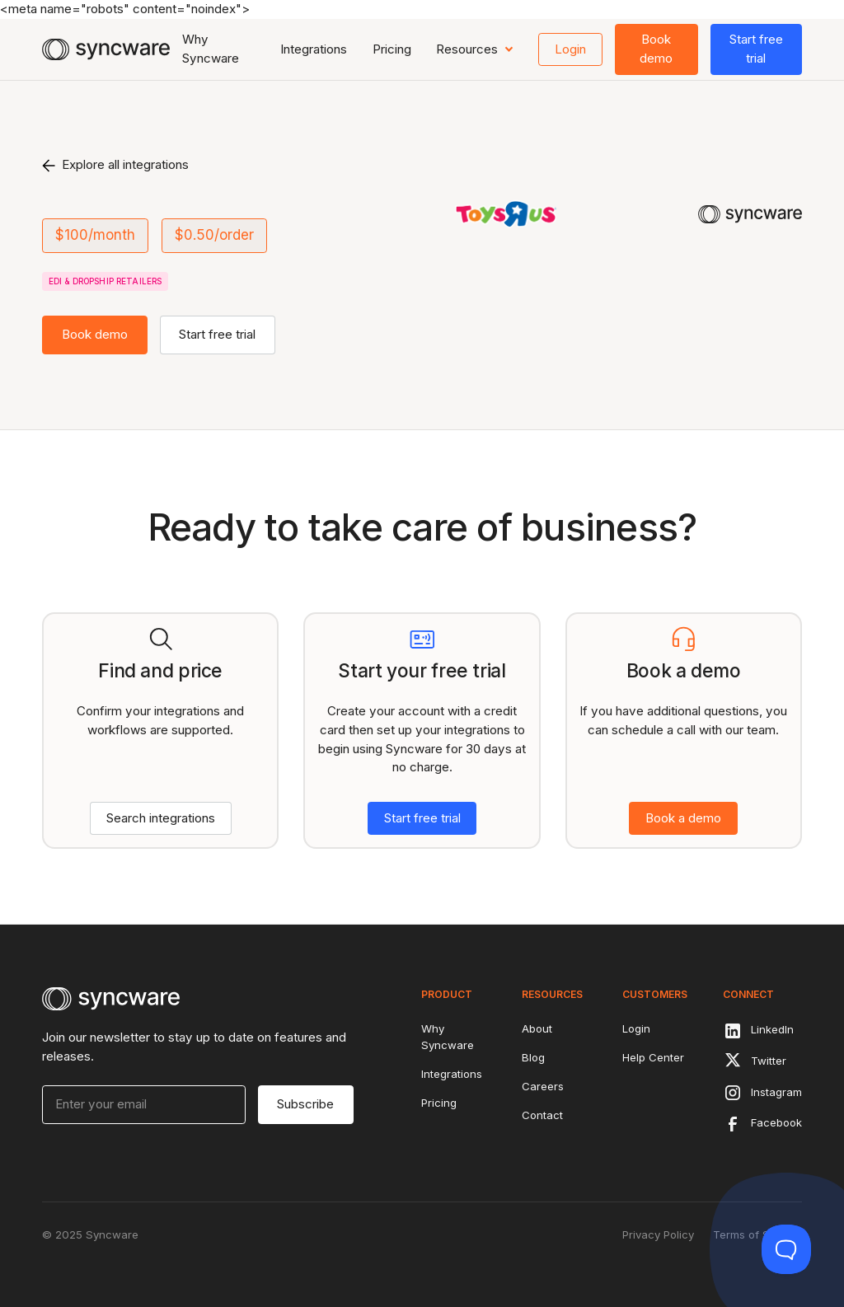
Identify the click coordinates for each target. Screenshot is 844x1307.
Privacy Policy (658, 1234)
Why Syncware (210, 48)
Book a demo (683, 818)
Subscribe (305, 1104)
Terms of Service (757, 1234)
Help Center (653, 1057)
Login (570, 49)
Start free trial (756, 48)
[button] (475, 49)
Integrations (313, 49)
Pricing (392, 49)
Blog (533, 1057)
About (537, 1028)
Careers (543, 1086)
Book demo (656, 48)
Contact (542, 1115)
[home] (106, 49)
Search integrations (160, 818)
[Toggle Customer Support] (786, 1249)
